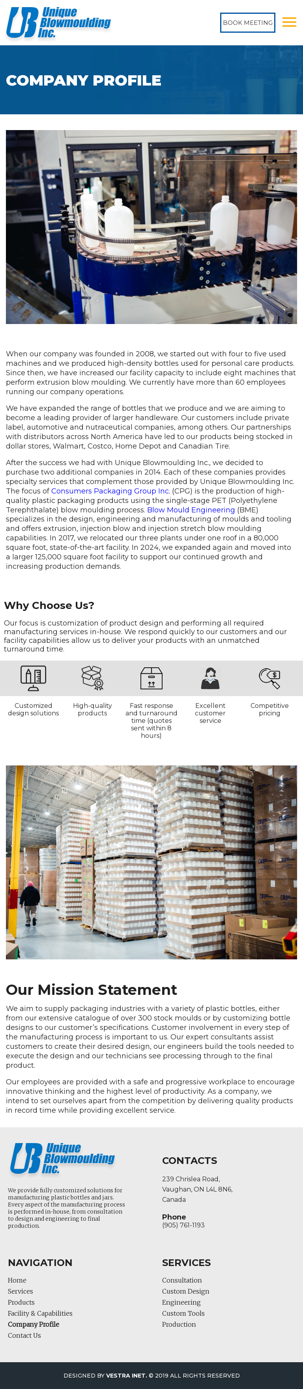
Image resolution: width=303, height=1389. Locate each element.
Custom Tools (183, 1313)
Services (20, 1291)
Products (21, 1302)
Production (179, 1324)
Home (17, 1280)
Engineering (181, 1302)
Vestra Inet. (126, 1375)
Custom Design (185, 1291)
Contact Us (24, 1335)
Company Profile (33, 1324)
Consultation (182, 1280)
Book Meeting (248, 22)
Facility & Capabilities (40, 1313)
